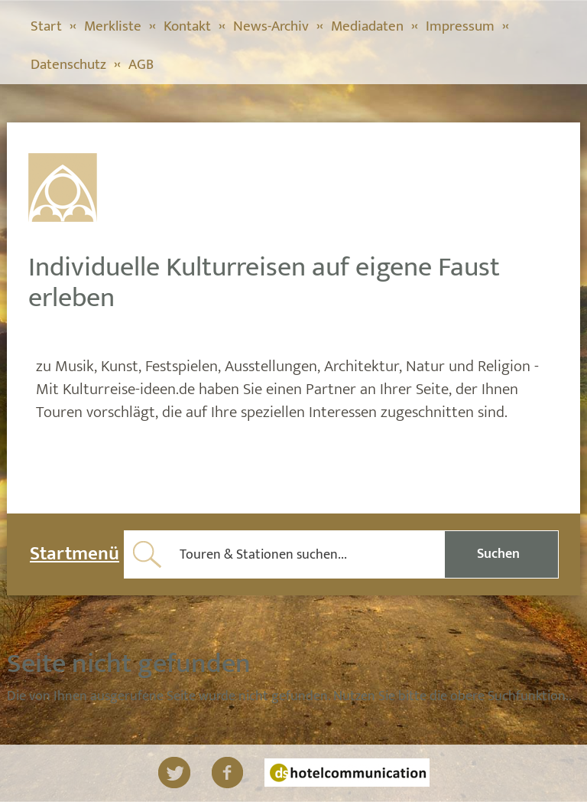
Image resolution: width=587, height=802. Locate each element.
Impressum (460, 26)
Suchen (498, 554)
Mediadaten (367, 26)
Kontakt (187, 26)
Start (46, 26)
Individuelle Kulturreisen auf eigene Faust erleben (264, 282)
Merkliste (112, 26)
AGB (141, 65)
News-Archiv (271, 26)
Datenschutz (68, 65)
